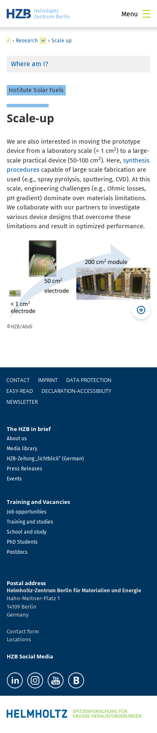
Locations (19, 639)
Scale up (61, 41)
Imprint (48, 380)
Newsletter (22, 401)
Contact (18, 380)
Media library (22, 449)
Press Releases (24, 469)
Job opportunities (26, 512)
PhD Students (22, 542)
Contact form (23, 631)
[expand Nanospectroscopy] (7, 40)
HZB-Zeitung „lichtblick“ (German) (45, 459)
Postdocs (17, 552)
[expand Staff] (43, 40)
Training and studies (30, 522)
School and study (26, 532)
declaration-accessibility (76, 391)
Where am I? (29, 64)
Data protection (88, 380)
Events (14, 479)
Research (27, 41)
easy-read (19, 391)
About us (17, 438)
